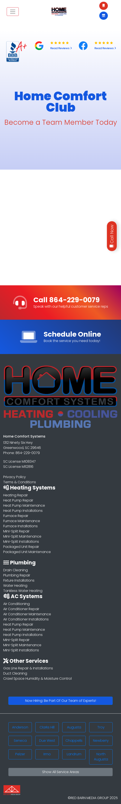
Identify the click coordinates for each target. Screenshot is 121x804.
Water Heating (15, 585)
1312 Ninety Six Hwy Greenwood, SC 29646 (22, 445)
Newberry (101, 740)
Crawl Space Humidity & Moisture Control (37, 678)
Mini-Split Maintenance (22, 536)
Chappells (73, 740)
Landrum (74, 754)
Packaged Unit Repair (21, 546)
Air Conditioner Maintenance (27, 614)
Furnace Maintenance (21, 520)
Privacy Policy (14, 476)
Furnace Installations (20, 526)
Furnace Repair (15, 515)
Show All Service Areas (60, 771)
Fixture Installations (18, 580)
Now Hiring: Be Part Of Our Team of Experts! (60, 700)
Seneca (20, 740)
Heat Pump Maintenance (24, 505)
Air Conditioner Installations (26, 619)
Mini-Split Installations (21, 541)
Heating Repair (15, 495)
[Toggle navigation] (13, 11)
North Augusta (101, 757)
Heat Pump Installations (23, 510)
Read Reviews (61, 48)
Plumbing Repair (16, 575)
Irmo (47, 754)
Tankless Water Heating (22, 590)
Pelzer (20, 754)
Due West (47, 740)
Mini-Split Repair (16, 531)
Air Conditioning (16, 603)
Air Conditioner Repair (21, 608)
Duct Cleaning (15, 673)
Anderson (20, 727)
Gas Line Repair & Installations (28, 668)
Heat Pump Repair (18, 500)
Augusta (74, 727)
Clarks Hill (47, 727)
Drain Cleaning (15, 570)
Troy (101, 727)
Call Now (112, 236)
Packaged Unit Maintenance (27, 551)
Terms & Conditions (19, 482)
